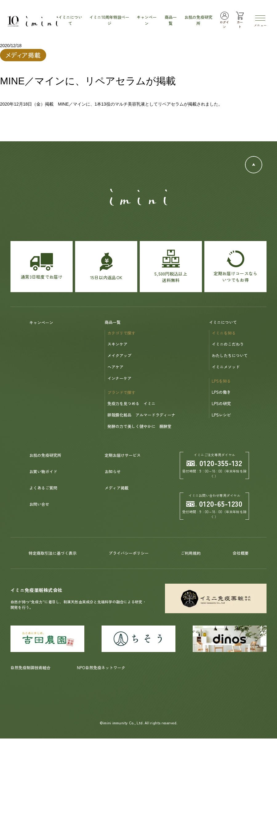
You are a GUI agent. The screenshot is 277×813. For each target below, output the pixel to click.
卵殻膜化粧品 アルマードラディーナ (141, 415)
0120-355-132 (215, 462)
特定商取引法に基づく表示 (53, 553)
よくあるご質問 (43, 488)
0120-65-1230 (214, 503)
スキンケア (117, 344)
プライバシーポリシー (129, 553)
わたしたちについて (230, 355)
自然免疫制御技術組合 (30, 667)
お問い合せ (39, 504)
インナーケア (119, 378)
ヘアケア (115, 367)
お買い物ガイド (43, 471)
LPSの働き (221, 392)
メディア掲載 (117, 488)
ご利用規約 (191, 553)
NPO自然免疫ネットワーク (101, 667)
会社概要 (241, 553)
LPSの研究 (221, 403)
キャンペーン (41, 322)
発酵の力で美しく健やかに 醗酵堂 (139, 426)
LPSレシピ (221, 415)
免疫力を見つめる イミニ (131, 403)
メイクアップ (119, 355)
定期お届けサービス (123, 455)
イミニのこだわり (228, 344)
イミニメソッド (226, 367)
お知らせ (113, 471)
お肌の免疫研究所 (45, 455)
